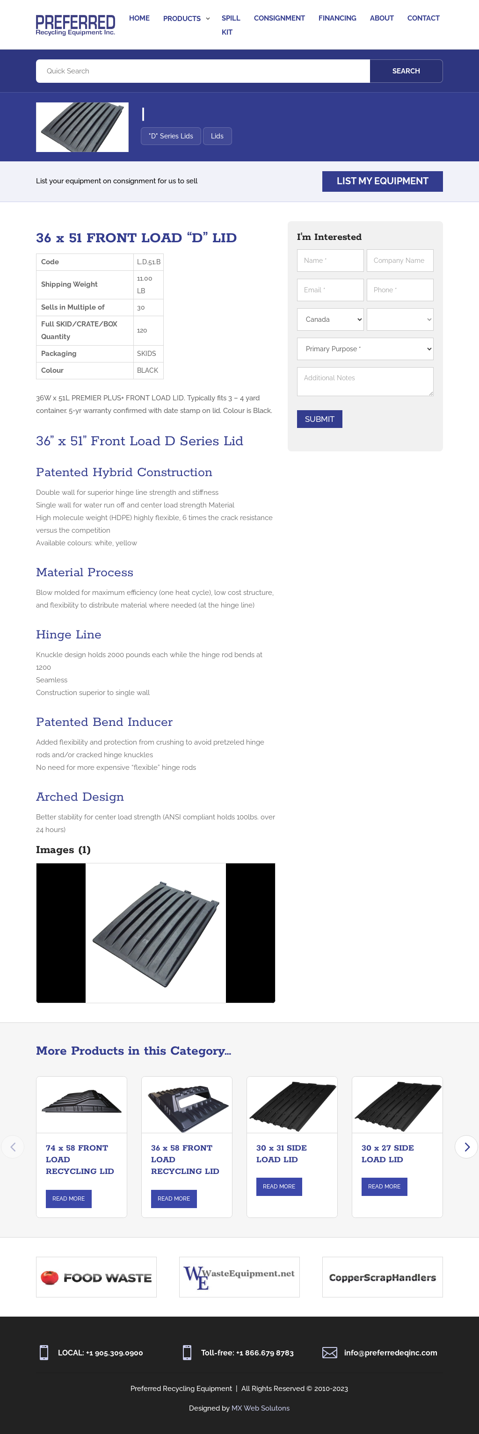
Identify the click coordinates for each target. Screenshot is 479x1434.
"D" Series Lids (171, 136)
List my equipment (382, 181)
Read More (68, 1198)
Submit (319, 419)
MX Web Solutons (261, 1408)
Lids (217, 136)
